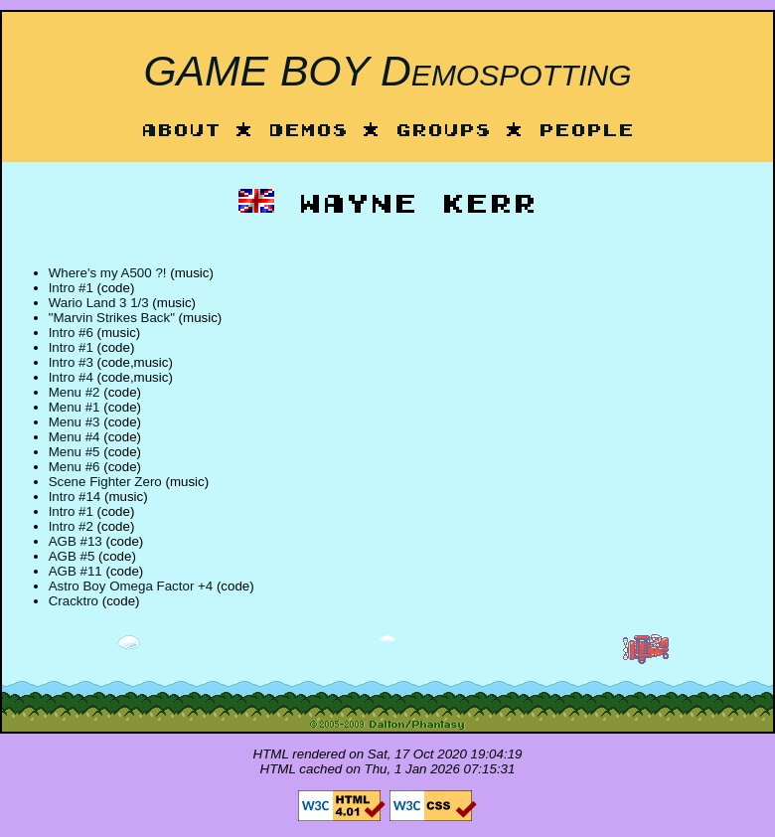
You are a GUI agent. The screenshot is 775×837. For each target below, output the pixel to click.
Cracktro (73, 600)
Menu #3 (74, 422)
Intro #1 (71, 287)
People (586, 131)
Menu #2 (74, 392)
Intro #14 (75, 496)
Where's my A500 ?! (108, 272)
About (181, 131)
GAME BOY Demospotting (387, 70)
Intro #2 (71, 526)
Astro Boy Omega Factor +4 (131, 586)
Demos (308, 131)
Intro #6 (71, 332)
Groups (443, 131)
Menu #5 (74, 451)
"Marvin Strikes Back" (112, 317)
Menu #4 (74, 436)
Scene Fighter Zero (105, 481)
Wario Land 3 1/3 (99, 302)
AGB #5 (72, 556)
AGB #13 (75, 541)
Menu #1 (74, 407)
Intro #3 (71, 362)
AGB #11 (75, 571)
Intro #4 (71, 377)
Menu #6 (74, 466)
